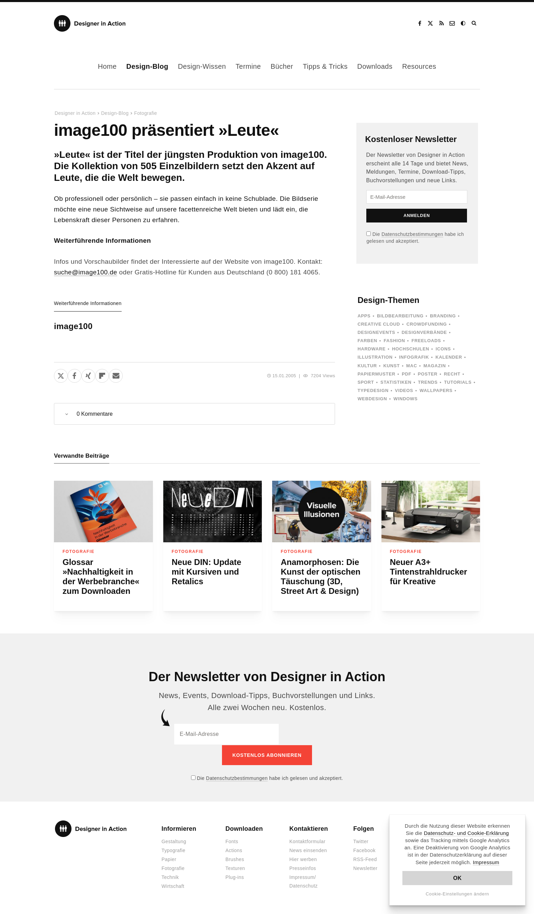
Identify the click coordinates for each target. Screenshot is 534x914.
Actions (233, 850)
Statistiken (395, 382)
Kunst (391, 365)
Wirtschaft (173, 886)
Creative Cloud (378, 324)
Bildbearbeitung (400, 315)
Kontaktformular (307, 841)
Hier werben (303, 859)
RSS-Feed (365, 859)
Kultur (367, 365)
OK (457, 878)
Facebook (419, 23)
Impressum (486, 862)
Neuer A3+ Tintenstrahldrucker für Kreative (428, 572)
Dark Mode (463, 23)
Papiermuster (376, 374)
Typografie (174, 850)
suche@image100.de (86, 272)
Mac (411, 365)
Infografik (414, 357)
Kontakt (452, 23)
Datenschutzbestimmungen (412, 234)
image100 (73, 326)
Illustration (374, 357)
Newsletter (365, 868)
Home (107, 66)
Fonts (231, 841)
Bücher (281, 66)
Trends (427, 382)
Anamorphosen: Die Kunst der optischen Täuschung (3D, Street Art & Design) (320, 577)
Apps (363, 315)
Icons (443, 348)
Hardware (371, 348)
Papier (169, 859)
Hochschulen (410, 348)
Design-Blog (147, 66)
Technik (170, 877)
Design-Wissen (202, 66)
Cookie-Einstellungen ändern (457, 893)
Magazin (434, 365)
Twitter (360, 841)
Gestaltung (174, 841)
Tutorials (457, 382)
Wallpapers (436, 390)
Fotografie (145, 113)
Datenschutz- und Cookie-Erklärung (466, 833)
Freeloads (426, 340)
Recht (452, 374)
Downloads (375, 66)
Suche (474, 23)
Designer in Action (90, 23)
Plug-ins (234, 877)
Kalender (448, 357)
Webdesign (372, 398)
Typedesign (372, 390)
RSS (441, 23)
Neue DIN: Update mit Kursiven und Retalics (207, 572)
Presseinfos (302, 868)
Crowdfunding (427, 324)
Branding (443, 315)
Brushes (234, 859)
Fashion (394, 340)
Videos (404, 390)
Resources (419, 66)
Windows (405, 398)
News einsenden (308, 850)
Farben (367, 340)
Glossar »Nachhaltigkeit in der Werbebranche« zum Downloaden (101, 577)
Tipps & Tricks (325, 66)
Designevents (376, 332)
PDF (406, 374)
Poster (427, 374)
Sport (365, 382)
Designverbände (424, 332)
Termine (248, 66)
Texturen (235, 868)
